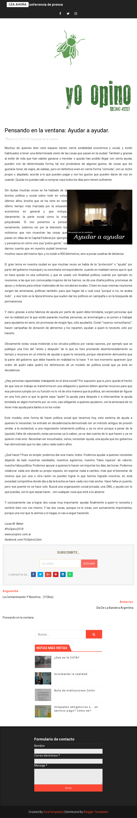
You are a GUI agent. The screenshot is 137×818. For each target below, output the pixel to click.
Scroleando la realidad (70, 674)
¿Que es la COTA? (67, 657)
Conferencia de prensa (45, 5)
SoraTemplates (53, 812)
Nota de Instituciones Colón (74, 690)
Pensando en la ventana (44, 139)
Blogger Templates (96, 812)
